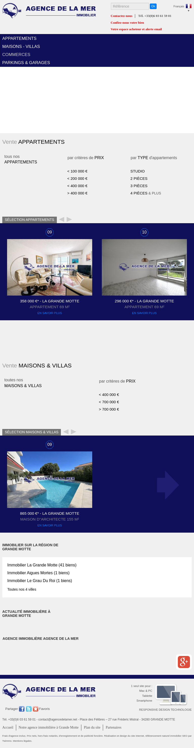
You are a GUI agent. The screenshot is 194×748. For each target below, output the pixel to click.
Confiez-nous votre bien (127, 22)
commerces (16, 54)
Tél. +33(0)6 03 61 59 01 (155, 16)
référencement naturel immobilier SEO (166, 735)
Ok (153, 6)
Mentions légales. (22, 740)
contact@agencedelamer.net (57, 719)
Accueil (7, 727)
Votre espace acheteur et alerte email (136, 29)
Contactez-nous (121, 16)
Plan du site (92, 727)
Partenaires (113, 727)
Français (179, 6)
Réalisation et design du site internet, (124, 735)
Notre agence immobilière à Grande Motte (49, 727)
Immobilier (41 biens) (42, 565)
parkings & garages (26, 62)
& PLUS (145, 193)
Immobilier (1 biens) (38, 573)
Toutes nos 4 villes (21, 589)
